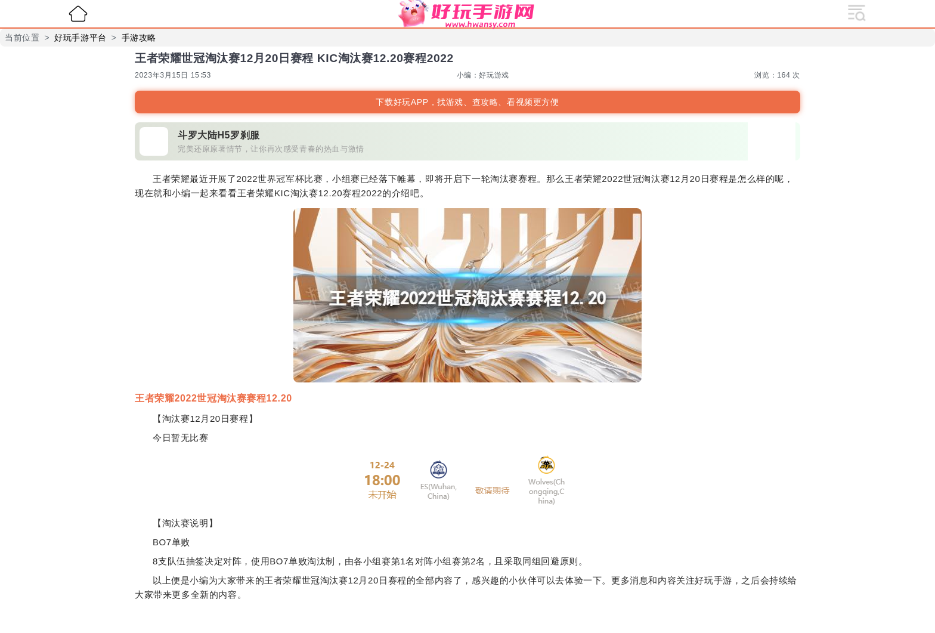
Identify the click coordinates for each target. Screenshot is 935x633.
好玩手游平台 (80, 37)
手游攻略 (139, 37)
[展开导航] (857, 12)
